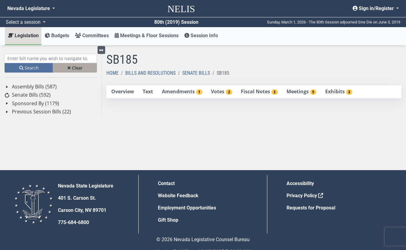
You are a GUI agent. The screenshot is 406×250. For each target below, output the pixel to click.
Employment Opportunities (187, 208)
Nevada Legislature (29, 8)
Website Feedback (178, 195)
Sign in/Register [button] (374, 8)
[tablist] (253, 92)
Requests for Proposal (311, 208)
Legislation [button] (23, 35)
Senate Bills (196, 73)
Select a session (24, 22)
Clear (75, 68)
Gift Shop (168, 220)
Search (29, 68)
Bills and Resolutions (150, 73)
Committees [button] (92, 35)
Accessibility (300, 183)
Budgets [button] (57, 35)
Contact (166, 183)
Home (112, 73)
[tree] (51, 99)
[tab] (122, 92)
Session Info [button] (201, 35)
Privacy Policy (305, 195)
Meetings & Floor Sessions (147, 35)
